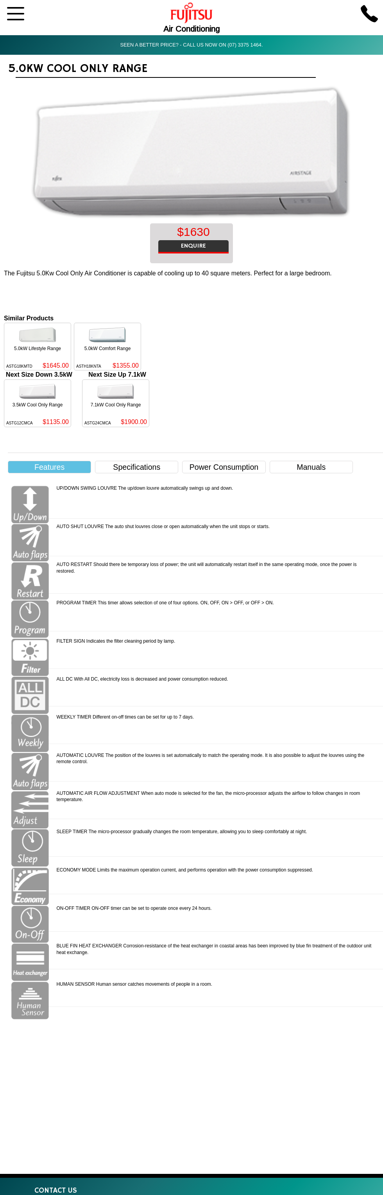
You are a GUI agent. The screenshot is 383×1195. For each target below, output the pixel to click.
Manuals (311, 467)
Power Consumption (224, 467)
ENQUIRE (193, 246)
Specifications (136, 467)
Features (49, 467)
